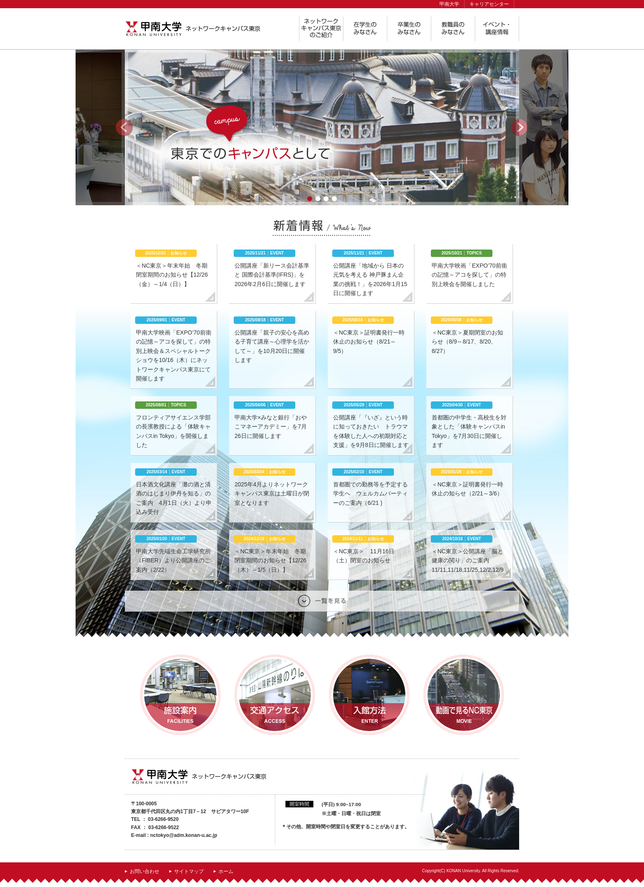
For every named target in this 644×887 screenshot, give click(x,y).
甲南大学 (449, 4)
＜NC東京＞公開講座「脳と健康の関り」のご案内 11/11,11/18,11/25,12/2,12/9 (468, 560)
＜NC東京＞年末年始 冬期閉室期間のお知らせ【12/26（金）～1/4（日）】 (172, 274)
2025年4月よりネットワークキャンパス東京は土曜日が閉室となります (272, 493)
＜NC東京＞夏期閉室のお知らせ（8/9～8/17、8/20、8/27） (467, 341)
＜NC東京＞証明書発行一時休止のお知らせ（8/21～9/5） (369, 341)
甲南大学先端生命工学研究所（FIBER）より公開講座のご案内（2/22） (173, 560)
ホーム (225, 871)
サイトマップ (189, 871)
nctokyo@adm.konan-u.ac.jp (183, 835)
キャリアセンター (489, 4)
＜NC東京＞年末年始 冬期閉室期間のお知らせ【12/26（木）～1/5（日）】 (270, 560)
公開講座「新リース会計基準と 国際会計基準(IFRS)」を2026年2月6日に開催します (272, 274)
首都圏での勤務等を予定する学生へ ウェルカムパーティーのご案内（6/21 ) (370, 493)
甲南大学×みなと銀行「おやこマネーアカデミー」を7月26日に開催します (271, 426)
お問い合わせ (144, 871)
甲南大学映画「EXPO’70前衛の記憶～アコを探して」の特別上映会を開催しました (469, 274)
